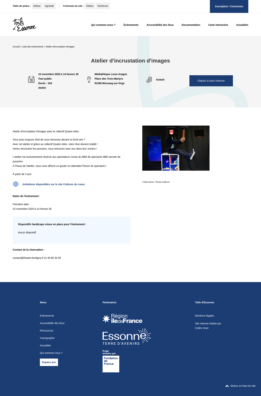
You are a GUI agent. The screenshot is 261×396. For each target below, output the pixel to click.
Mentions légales (204, 315)
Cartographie (47, 338)
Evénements (47, 315)
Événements (131, 24)
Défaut (36, 6)
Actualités (242, 24)
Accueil (16, 46)
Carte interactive (218, 24)
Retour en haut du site (240, 385)
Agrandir (49, 6)
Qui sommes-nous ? (103, 24)
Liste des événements (32, 46)
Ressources (46, 330)
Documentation (191, 24)
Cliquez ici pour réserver (211, 80)
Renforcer (103, 6)
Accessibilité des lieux (160, 24)
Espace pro (49, 362)
